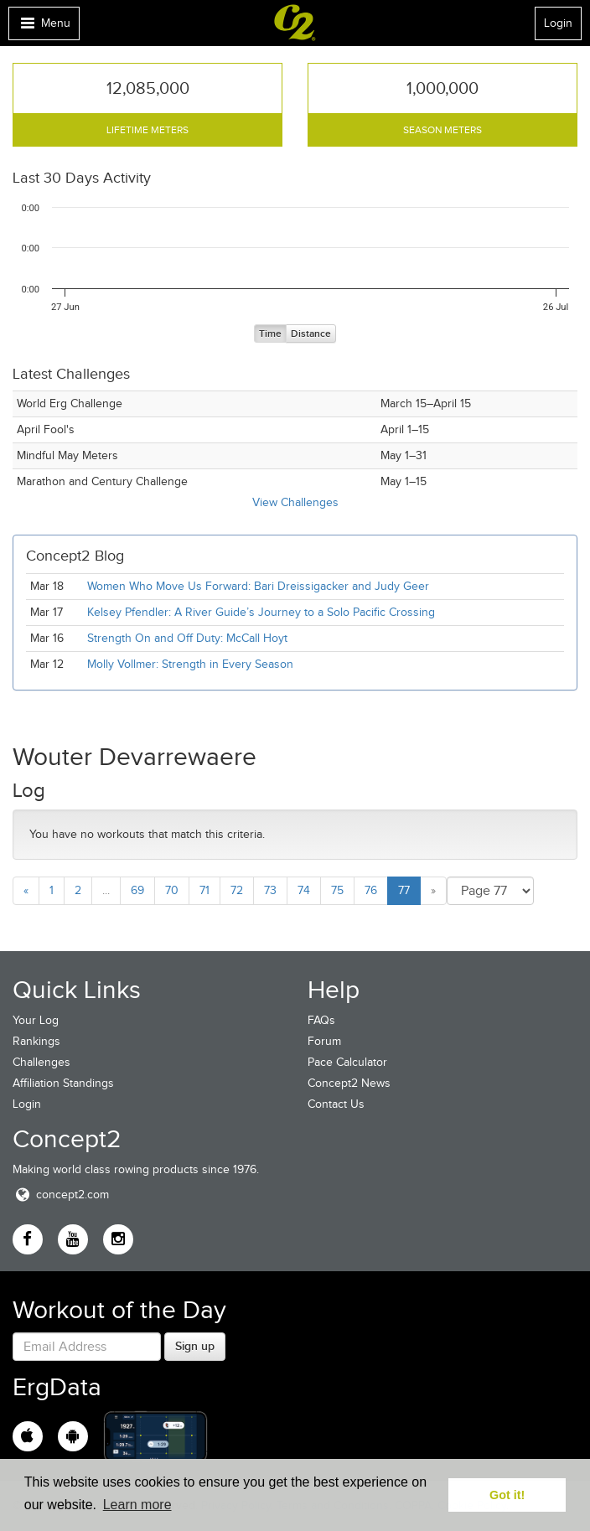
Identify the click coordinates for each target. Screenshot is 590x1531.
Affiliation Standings (63, 1083)
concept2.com (61, 1194)
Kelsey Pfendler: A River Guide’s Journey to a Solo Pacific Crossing (261, 612)
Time (270, 334)
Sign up (195, 1346)
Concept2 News (349, 1083)
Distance (311, 334)
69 (137, 890)
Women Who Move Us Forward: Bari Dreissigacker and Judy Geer (258, 586)
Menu (43, 27)
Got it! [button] (507, 1495)
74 (304, 890)
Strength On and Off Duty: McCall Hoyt (187, 638)
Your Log (36, 1020)
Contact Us (336, 1104)
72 (236, 890)
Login (558, 23)
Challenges (41, 1062)
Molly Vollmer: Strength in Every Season (190, 664)
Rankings (36, 1041)
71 (204, 890)
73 (270, 890)
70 (172, 890)
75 (337, 890)
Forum (324, 1041)
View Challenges (295, 502)
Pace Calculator (347, 1062)
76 (371, 890)
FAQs (321, 1020)
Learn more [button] (137, 1504)
